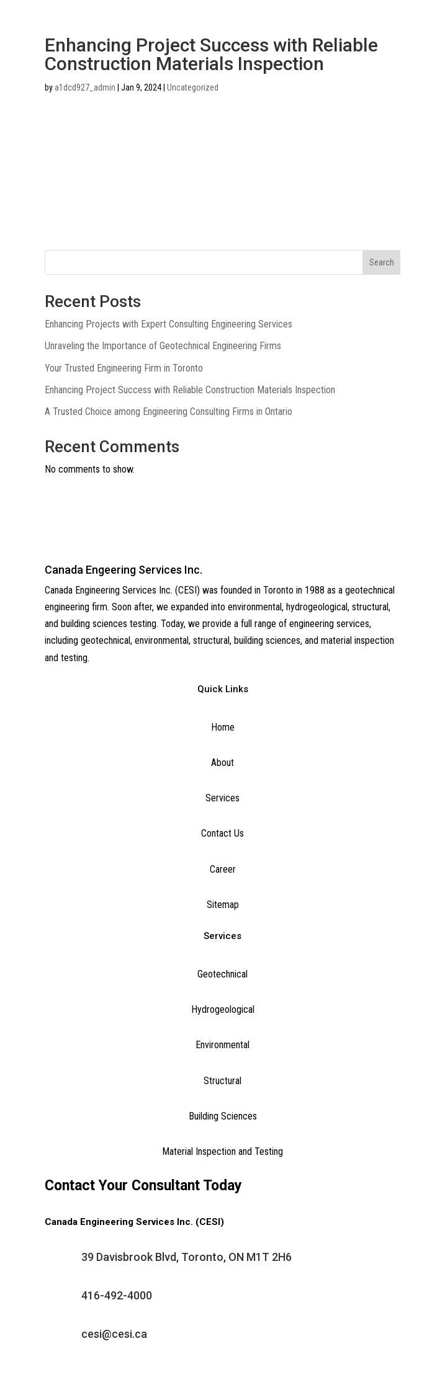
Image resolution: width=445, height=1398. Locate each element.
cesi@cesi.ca (114, 1333)
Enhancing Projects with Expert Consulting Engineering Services (168, 324)
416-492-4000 (116, 1295)
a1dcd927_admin (85, 87)
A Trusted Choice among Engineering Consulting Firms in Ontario (168, 411)
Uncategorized (192, 87)
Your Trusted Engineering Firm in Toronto (124, 368)
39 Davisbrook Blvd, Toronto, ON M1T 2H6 (186, 1256)
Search (381, 262)
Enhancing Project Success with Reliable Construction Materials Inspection (190, 390)
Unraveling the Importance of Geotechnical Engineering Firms (163, 346)
